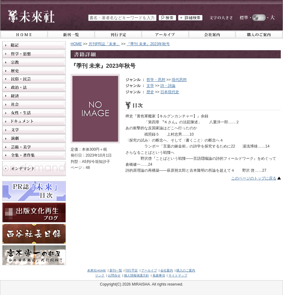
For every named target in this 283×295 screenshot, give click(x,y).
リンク (99, 275)
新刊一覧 (115, 270)
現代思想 (179, 80)
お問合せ (114, 275)
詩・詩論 (167, 85)
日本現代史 (169, 92)
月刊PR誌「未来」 (104, 44)
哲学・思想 (156, 80)
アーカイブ (149, 270)
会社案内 (166, 270)
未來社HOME (96, 270)
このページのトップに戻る (253, 178)
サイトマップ (177, 275)
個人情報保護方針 (136, 275)
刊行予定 (131, 270)
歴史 (150, 92)
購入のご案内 (185, 270)
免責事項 (158, 275)
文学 (150, 85)
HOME (76, 44)
